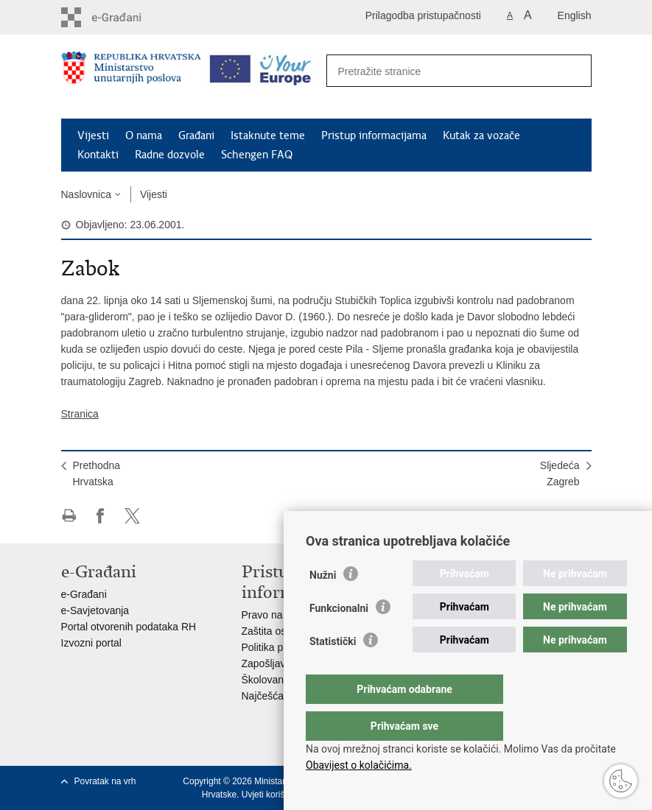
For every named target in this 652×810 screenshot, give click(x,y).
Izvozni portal (91, 643)
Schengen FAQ (256, 154)
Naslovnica (86, 194)
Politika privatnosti (283, 647)
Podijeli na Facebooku (100, 516)
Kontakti (98, 154)
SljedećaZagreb (560, 473)
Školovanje (267, 680)
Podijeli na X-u (132, 516)
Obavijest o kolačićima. (359, 765)
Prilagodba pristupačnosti (423, 15)
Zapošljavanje (273, 663)
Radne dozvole (170, 154)
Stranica (80, 414)
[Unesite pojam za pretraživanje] (443, 71)
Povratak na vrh (105, 781)
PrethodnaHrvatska (97, 473)
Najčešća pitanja (280, 696)
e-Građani (84, 594)
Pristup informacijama (374, 135)
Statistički (332, 671)
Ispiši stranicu (69, 516)
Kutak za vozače (481, 135)
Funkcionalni (338, 638)
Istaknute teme (268, 135)
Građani (196, 135)
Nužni (322, 604)
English (575, 15)
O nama (143, 135)
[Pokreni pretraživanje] (572, 71)
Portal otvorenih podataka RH (129, 627)
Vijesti (93, 135)
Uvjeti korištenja (273, 794)
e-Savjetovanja (95, 610)
